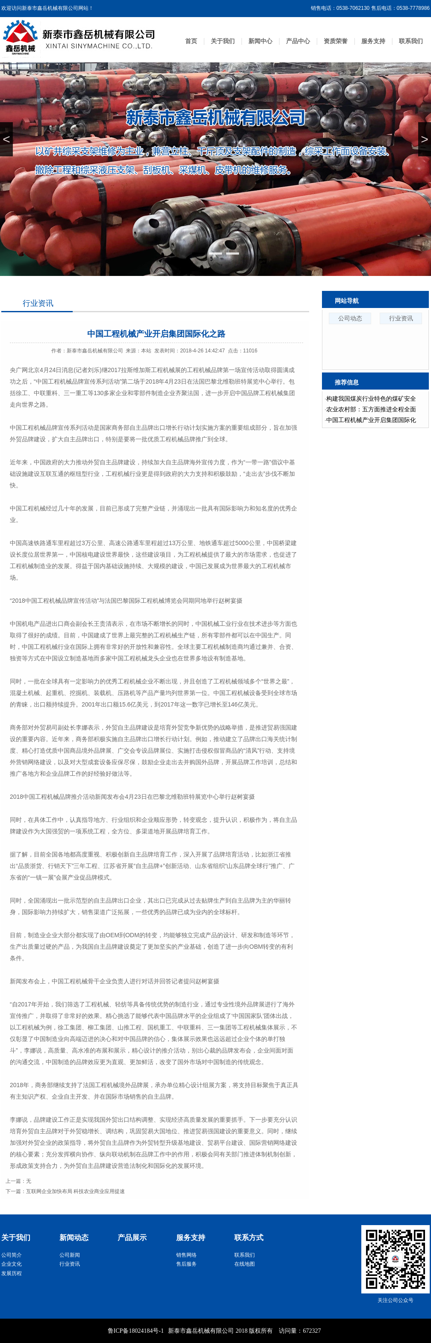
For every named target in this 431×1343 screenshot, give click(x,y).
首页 (191, 41)
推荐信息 (347, 382)
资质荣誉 (336, 41)
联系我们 (411, 41)
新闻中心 (260, 41)
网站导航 (347, 300)
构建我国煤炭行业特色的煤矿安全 (371, 398)
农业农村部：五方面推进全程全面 (371, 409)
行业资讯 (38, 303)
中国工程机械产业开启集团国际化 (371, 419)
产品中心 (298, 41)
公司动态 (350, 318)
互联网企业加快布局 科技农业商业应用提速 (75, 1191)
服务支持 (373, 41)
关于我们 (223, 41)
